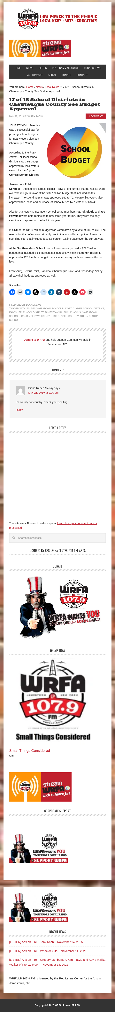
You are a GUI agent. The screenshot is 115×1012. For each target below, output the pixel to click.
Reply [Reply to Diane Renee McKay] (19, 409)
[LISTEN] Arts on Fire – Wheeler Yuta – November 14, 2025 (48, 951)
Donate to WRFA (34, 339)
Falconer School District (26, 312)
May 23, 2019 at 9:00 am (43, 392)
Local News (33, 304)
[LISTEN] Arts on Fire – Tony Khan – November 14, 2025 (46, 942)
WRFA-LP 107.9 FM (57, 19)
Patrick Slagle (57, 316)
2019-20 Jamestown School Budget (49, 308)
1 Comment (96, 116)
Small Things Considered (29, 751)
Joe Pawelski (37, 316)
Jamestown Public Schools (63, 312)
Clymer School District (88, 308)
